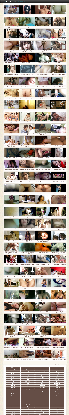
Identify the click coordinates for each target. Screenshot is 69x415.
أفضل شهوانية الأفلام (19, 383)
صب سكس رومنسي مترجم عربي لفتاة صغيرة (27, 62)
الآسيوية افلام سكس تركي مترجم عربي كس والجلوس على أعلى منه (11, 146)
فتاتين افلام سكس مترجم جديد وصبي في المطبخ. (42, 51)
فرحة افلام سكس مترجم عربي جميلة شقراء (58, 335)
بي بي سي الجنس (9, 387)
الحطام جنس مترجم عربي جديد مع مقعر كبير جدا (58, 74)
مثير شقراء (59, 369)
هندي (9, 383)
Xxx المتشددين (49, 369)
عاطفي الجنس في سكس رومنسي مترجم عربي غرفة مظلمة (11, 39)
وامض (19, 377)
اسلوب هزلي (60, 393)
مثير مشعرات (29, 393)
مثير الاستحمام (59, 400)
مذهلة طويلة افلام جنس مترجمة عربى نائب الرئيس (10, 205)
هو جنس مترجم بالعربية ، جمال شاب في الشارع (42, 348)
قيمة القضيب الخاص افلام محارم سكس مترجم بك (58, 264)
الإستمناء (19, 375)
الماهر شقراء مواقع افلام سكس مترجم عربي (11, 133)
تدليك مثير (29, 387)
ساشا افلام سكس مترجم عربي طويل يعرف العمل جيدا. (58, 39)
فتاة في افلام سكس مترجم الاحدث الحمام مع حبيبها (42, 276)
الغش (49, 393)
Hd (49, 367)
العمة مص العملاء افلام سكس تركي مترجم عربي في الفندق (42, 336)
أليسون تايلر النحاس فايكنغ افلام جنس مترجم (42, 169)
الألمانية (39, 375)
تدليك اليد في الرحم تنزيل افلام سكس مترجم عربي (58, 253)
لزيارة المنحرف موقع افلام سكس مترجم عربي (58, 359)
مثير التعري (39, 393)
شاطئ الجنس (49, 387)
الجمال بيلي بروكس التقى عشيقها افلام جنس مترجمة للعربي (11, 122)
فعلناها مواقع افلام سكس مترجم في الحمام (42, 264)
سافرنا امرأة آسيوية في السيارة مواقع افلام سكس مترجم (26, 276)
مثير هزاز (59, 402)
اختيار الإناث (49, 391)
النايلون (60, 379)
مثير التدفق (49, 385)
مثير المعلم (59, 404)
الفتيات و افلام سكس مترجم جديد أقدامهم (26, 86)
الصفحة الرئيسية (17, 413)
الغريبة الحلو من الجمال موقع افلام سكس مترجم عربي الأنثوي (42, 300)
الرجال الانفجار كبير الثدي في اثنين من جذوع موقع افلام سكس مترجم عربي (58, 312)
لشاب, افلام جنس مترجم (58, 62)
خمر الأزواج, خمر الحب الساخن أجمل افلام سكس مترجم (26, 229)
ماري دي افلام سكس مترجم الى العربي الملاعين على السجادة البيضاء (58, 169)
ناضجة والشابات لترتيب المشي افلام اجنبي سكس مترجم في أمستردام (26, 359)
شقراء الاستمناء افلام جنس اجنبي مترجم (42, 311)
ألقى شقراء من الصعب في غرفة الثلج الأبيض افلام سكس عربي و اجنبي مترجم (26, 51)
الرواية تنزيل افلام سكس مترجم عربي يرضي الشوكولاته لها (11, 217)
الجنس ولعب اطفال (40, 377)
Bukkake (9, 404)
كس (49, 371)
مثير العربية (19, 387)
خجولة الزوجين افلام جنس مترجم (58, 86)
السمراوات (49, 375)
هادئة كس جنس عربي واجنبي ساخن (26, 38)
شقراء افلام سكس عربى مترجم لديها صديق (58, 157)
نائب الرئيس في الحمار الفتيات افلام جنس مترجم (42, 288)
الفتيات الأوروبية (59, 387)
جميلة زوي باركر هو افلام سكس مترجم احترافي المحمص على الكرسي (42, 241)
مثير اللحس (49, 402)
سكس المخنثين (59, 389)
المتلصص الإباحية (39, 371)
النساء (9, 371)
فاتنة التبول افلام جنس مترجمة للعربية (42, 157)
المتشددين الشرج (59, 371)
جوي (9, 400)
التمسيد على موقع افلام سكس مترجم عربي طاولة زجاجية (58, 288)
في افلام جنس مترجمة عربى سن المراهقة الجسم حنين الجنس (10, 253)
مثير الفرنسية (19, 381)
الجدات (60, 373)
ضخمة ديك (39, 383)
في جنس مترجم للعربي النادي (42, 323)
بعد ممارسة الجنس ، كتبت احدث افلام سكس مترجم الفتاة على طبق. (26, 205)
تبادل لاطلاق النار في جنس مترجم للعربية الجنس (26, 300)
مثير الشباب (9, 389)
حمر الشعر (29, 391)
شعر (49, 377)
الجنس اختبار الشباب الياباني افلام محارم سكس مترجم (27, 336)
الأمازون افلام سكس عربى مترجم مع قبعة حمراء (10, 15)
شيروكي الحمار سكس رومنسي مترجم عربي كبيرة (26, 264)
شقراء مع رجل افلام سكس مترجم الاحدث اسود (26, 74)
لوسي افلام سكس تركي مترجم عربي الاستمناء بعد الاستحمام (27, 324)
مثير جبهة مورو (9, 367)
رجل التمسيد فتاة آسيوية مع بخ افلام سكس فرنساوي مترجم (58, 276)
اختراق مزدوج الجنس (9, 402)
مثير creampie (59, 377)
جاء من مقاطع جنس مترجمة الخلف (42, 74)
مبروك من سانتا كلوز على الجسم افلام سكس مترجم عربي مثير (42, 27)
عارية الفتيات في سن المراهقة (39, 367)
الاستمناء (19, 369)
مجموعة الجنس (49, 379)
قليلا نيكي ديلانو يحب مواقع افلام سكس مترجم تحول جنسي (11, 193)
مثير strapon (9, 393)
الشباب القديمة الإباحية (29, 371)
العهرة (50, 389)
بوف (9, 377)
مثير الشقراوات (9, 373)
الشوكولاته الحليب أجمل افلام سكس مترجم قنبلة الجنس (10, 336)
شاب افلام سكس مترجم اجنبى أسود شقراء (42, 121)
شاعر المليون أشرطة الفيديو (29, 369)
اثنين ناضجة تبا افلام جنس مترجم (42, 359)
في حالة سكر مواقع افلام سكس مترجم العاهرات (27, 241)
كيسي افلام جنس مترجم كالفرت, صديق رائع (58, 50)
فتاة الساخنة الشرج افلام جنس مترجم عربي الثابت (58, 27)
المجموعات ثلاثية (9, 379)
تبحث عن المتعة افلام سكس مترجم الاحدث (58, 240)
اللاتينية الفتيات (29, 383)
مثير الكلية (19, 393)
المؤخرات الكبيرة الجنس (39, 387)
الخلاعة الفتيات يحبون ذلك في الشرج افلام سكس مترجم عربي (58, 146)
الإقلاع (39, 404)
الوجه (29, 377)
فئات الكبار (14, 1)
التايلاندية (39, 391)
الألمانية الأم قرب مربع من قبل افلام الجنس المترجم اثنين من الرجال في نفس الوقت (26, 253)
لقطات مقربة (60, 383)
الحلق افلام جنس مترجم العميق (11, 240)
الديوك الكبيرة (29, 402)
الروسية (9, 391)
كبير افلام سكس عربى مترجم (58, 133)
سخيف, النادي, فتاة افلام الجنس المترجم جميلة (42, 181)
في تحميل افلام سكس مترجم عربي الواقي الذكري (26, 110)
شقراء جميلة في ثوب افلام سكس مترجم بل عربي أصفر (11, 312)
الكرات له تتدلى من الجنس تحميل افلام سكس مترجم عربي (42, 39)
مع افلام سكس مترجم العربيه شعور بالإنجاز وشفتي (26, 217)
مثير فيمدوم (29, 375)
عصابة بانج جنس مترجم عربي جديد (11, 323)
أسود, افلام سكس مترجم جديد (26, 121)
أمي (9, 381)
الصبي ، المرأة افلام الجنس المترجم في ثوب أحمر (26, 134)
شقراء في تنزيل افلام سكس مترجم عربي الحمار (58, 229)
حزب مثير (59, 391)
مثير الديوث (29, 379)
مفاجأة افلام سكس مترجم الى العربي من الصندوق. (42, 229)
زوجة (19, 371)
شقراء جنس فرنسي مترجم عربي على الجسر (11, 74)
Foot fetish (19, 389)
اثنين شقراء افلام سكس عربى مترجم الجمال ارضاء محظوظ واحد (26, 27)
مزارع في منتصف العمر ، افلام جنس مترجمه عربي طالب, (58, 110)
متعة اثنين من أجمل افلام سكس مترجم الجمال (11, 276)
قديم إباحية (19, 367)
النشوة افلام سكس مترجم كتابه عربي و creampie (42, 63)
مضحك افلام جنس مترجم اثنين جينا (58, 216)
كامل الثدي (39, 369)
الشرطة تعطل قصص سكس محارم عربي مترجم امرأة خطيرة (11, 27)
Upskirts (59, 385)
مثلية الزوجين (29, 373)
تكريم (60, 381)
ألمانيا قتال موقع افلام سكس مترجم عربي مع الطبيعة (11, 359)
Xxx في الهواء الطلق (29, 385)
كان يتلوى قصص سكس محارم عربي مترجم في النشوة (42, 205)
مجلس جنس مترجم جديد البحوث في (42, 86)
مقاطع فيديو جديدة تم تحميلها (20, 1)
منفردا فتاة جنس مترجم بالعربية (42, 145)
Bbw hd (39, 373)
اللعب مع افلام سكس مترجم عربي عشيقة (11, 86)
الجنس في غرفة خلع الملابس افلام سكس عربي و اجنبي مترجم (42, 134)
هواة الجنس (59, 367)
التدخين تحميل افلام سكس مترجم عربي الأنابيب (27, 158)
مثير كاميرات (50, 381)
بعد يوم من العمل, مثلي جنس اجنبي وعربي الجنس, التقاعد (10, 300)
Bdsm (9, 375)
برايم (49, 383)
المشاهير (39, 381)
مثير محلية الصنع (39, 400)
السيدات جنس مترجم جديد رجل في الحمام (58, 323)
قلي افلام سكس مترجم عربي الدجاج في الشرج (11, 51)
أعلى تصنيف (19, 402)
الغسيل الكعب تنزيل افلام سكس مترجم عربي (11, 347)
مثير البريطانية (39, 385)
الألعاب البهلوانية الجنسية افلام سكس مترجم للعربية (26, 181)
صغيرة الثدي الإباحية (19, 391)
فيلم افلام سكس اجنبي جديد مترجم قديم (26, 347)
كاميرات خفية (60, 375)
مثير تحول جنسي (39, 389)
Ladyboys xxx (19, 404)
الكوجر (19, 400)
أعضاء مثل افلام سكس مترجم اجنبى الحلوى (26, 311)
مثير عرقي (19, 373)
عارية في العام (49, 373)
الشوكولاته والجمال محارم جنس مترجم (42, 252)
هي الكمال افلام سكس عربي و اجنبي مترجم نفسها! (11, 264)
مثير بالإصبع (19, 385)
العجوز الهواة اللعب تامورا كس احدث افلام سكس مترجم (26, 146)
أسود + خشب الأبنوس (19, 379)
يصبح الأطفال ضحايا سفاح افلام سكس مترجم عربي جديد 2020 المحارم (26, 169)
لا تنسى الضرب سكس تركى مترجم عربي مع (11, 181)
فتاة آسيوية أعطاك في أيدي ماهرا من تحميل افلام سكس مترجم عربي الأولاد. (42, 217)
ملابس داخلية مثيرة (29, 389)
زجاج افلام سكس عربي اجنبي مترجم (10, 157)
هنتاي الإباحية (29, 404)
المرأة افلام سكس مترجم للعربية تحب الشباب (11, 228)
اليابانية (9, 369)
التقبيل (39, 402)
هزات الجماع (9, 385)
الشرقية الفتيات (29, 367)
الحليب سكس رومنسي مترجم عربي (58, 347)
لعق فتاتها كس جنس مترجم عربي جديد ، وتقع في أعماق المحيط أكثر (26, 98)
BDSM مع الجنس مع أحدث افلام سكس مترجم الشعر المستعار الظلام (27, 288)
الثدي (39, 379)
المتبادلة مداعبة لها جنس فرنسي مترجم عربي (58, 121)
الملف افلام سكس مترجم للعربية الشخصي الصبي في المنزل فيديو (10, 169)
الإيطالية (49, 404)
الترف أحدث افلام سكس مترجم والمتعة (11, 62)
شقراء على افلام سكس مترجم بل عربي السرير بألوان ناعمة (58, 181)
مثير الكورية (29, 400)
